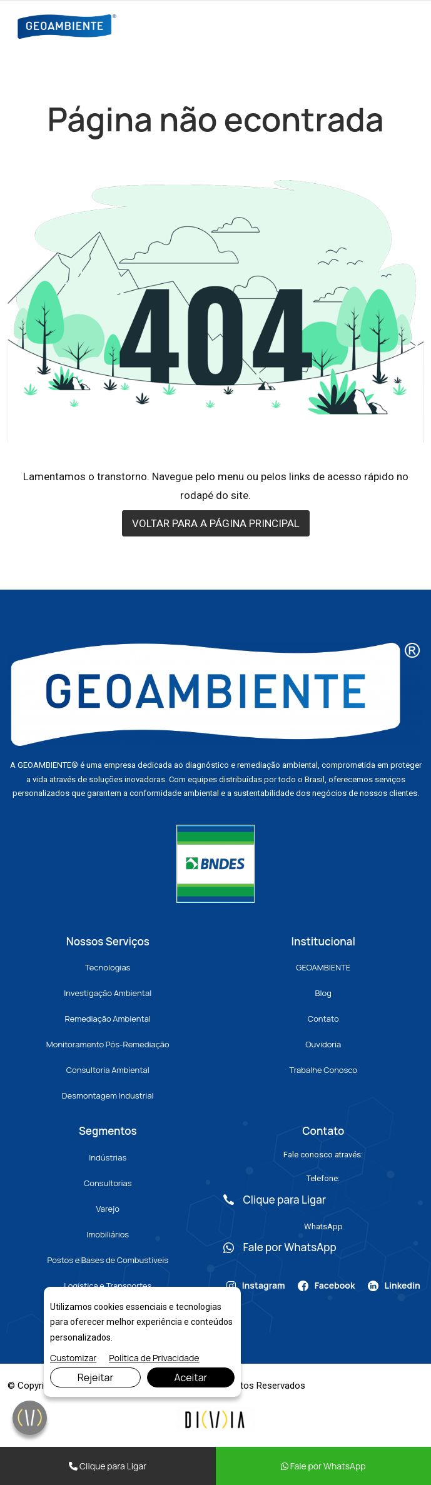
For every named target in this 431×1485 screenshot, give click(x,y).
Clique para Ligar (107, 1466)
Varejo (107, 1208)
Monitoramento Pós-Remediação (108, 1044)
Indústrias (107, 1157)
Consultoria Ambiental (108, 1069)
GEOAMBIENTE (323, 967)
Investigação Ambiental (107, 993)
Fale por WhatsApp (323, 1466)
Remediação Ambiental (108, 1018)
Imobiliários (107, 1234)
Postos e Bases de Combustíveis (107, 1260)
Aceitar (190, 1377)
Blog (323, 993)
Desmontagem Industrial (108, 1095)
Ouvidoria (323, 1044)
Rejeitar (96, 1377)
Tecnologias (107, 967)
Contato (323, 1018)
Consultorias (108, 1183)
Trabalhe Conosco (323, 1069)
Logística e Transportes (107, 1285)
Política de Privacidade (154, 1358)
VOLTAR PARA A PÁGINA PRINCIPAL (216, 523)
